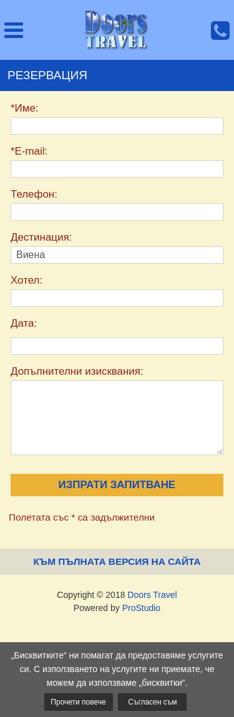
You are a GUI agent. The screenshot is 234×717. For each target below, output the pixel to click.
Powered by (117, 608)
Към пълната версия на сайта (116, 561)
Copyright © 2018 (117, 595)
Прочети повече (78, 702)
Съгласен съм (152, 702)
